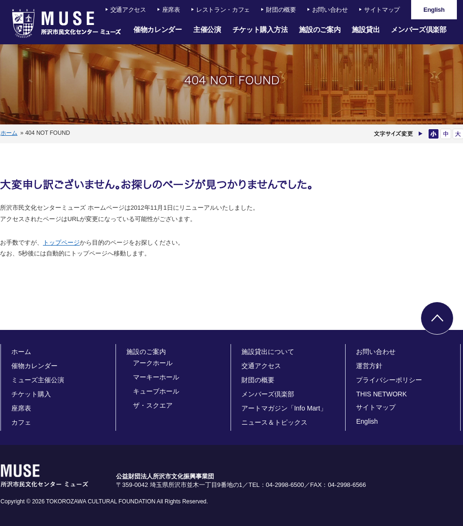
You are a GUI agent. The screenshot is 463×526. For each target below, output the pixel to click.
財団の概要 (281, 9)
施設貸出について (267, 351)
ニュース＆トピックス (274, 422)
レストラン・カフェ (223, 9)
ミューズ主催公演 (37, 380)
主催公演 (207, 29)
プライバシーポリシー (389, 380)
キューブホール (156, 391)
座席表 (171, 9)
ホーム (8, 133)
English (367, 421)
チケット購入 (31, 394)
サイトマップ (382, 9)
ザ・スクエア (153, 405)
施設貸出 (366, 29)
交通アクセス (128, 9)
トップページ (61, 242)
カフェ (21, 422)
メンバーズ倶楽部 (418, 29)
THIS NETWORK (381, 394)
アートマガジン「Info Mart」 (284, 408)
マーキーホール (156, 377)
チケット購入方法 (260, 29)
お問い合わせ (330, 9)
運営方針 (369, 366)
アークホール (153, 363)
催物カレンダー (157, 29)
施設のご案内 (319, 29)
